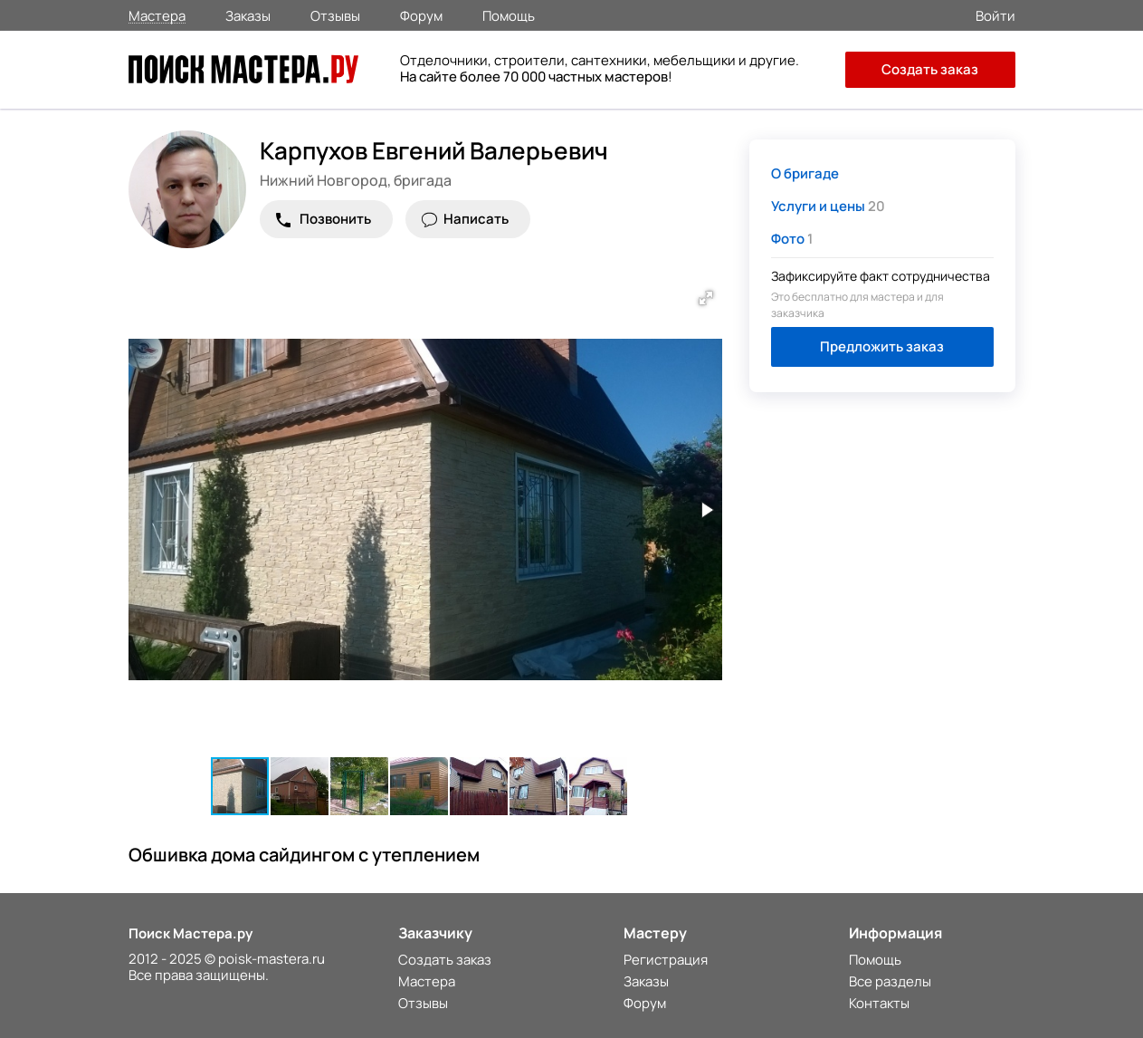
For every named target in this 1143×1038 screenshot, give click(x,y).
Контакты (879, 1003)
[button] (705, 298)
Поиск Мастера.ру (190, 933)
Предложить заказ (882, 346)
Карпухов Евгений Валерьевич (434, 150)
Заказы (248, 14)
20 (828, 206)
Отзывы (335, 14)
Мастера (157, 15)
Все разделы (890, 981)
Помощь (508, 14)
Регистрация (666, 959)
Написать (476, 218)
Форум (421, 14)
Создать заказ (929, 69)
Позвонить (335, 218)
